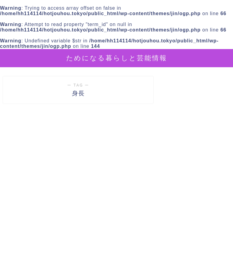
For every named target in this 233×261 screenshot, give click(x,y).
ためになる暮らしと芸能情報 (116, 58)
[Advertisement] (195, 212)
